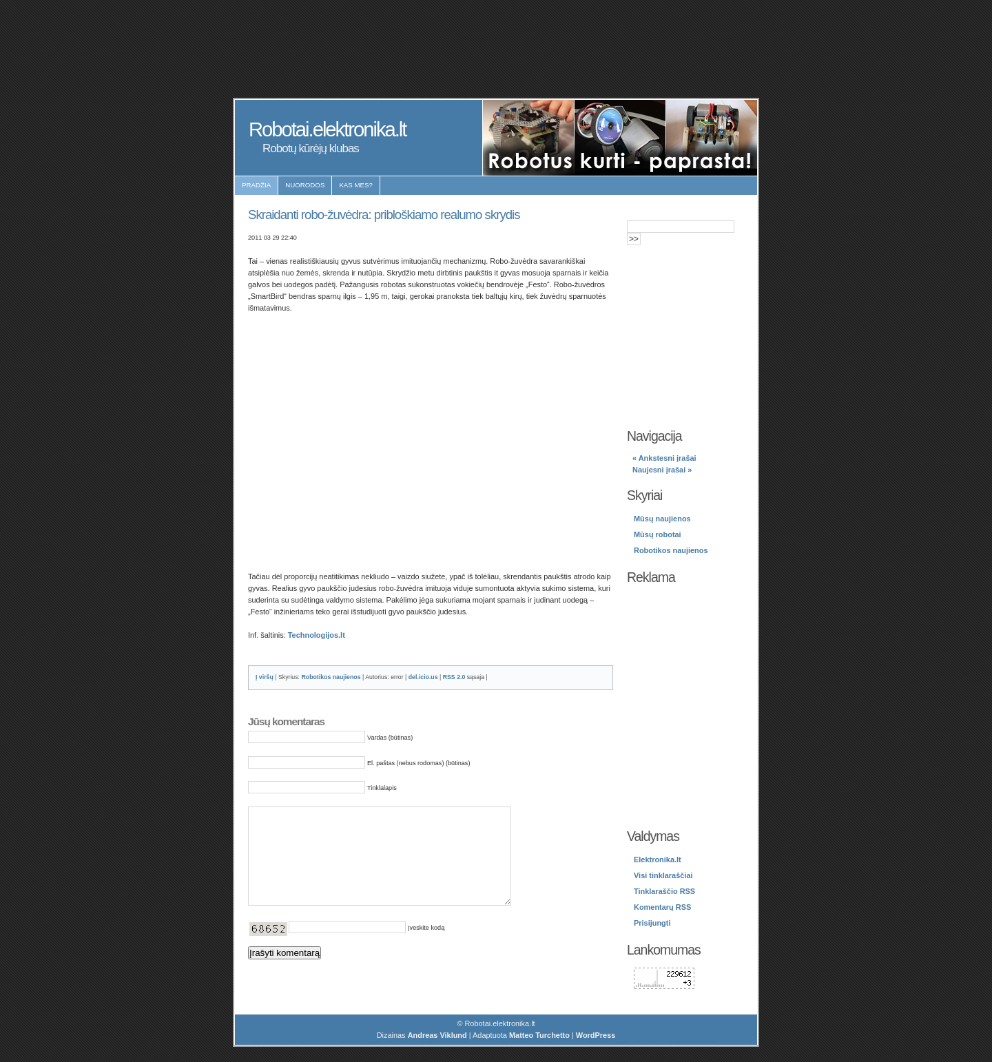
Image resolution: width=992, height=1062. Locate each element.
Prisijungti (652, 923)
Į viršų (264, 677)
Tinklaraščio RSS (664, 891)
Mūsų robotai (657, 534)
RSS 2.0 (454, 677)
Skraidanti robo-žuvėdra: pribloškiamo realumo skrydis (383, 214)
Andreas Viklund (437, 1036)
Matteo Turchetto (539, 1036)
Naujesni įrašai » (662, 470)
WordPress (596, 1036)
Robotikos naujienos (330, 677)
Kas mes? (356, 185)
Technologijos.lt (316, 635)
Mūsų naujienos (662, 518)
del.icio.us (423, 677)
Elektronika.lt (657, 859)
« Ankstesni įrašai (664, 458)
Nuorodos (304, 185)
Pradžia (256, 185)
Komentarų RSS (662, 907)
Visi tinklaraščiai (663, 875)
